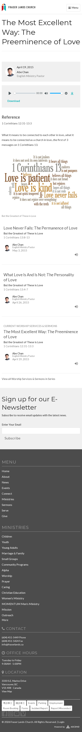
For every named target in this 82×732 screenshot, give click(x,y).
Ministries (8, 499)
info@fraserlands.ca (12, 644)
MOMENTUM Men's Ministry (20, 603)
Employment (56, 703)
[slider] (24, 93)
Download (13, 100)
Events (6, 488)
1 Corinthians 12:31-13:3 (17, 123)
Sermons (7, 504)
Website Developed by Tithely (41, 726)
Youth (5, 542)
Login (61, 721)
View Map (7, 691)
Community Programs (15, 564)
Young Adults (10, 547)
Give (4, 516)
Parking (42, 703)
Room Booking (10, 708)
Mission (6, 609)
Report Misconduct (61, 708)
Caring (6, 587)
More (5, 619)
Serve (5, 510)
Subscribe (12, 438)
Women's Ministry (13, 598)
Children (7, 536)
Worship (7, 575)
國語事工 (20, 703)
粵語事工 (7, 703)
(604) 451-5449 (10, 637)
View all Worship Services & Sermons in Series (28, 378)
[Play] (10, 93)
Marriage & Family (13, 553)
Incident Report (40, 708)
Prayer (6, 581)
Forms (25, 708)
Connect (7, 493)
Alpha (5, 570)
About (6, 476)
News (5, 482)
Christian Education (13, 592)
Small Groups (10, 559)
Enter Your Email (11, 424)
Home (5, 471)
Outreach (7, 615)
